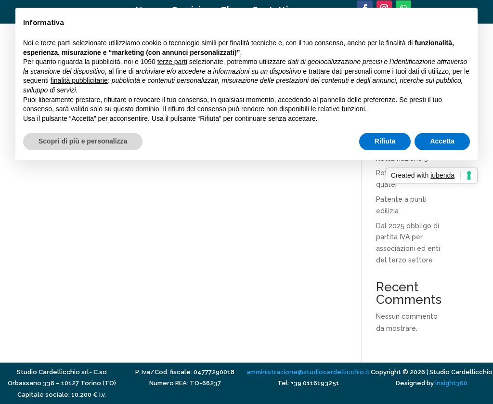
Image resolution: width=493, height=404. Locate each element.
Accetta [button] (442, 141)
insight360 (451, 383)
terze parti (172, 61)
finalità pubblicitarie (79, 80)
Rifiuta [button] (385, 141)
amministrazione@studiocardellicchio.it (308, 372)
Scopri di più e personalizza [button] (83, 141)
